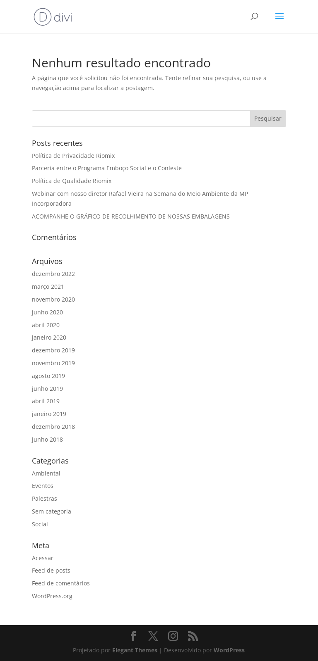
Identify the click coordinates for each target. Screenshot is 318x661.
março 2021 (48, 286)
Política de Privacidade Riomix (73, 155)
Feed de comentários (61, 583)
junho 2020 (47, 312)
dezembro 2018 (53, 426)
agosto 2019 (48, 376)
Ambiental (46, 473)
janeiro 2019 (49, 414)
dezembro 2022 (53, 274)
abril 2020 (46, 325)
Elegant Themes (134, 650)
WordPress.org (52, 596)
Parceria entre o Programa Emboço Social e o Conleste (107, 168)
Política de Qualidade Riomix (71, 181)
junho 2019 (47, 388)
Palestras (44, 498)
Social (40, 524)
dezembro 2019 (53, 350)
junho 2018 (47, 439)
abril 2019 (46, 401)
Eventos (42, 486)
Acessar (42, 558)
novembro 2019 (53, 363)
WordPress (229, 650)
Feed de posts (51, 570)
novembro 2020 (53, 299)
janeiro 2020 (49, 337)
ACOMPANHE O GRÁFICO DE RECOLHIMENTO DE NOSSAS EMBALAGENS (131, 216)
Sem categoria (51, 511)
